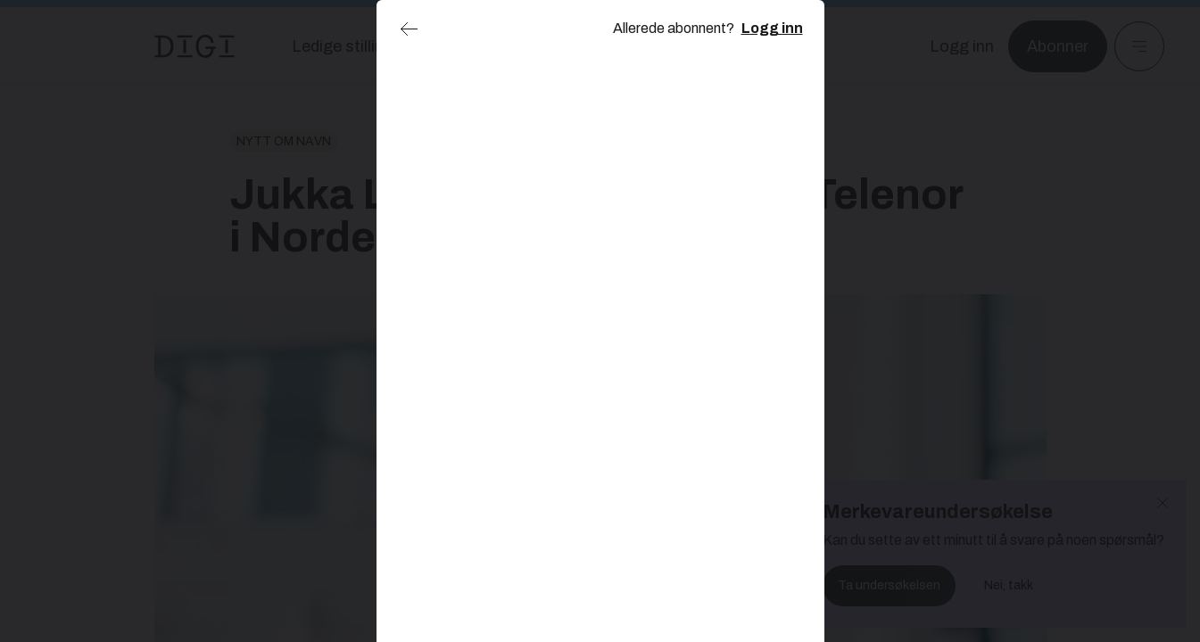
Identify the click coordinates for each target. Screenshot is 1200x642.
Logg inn (772, 28)
